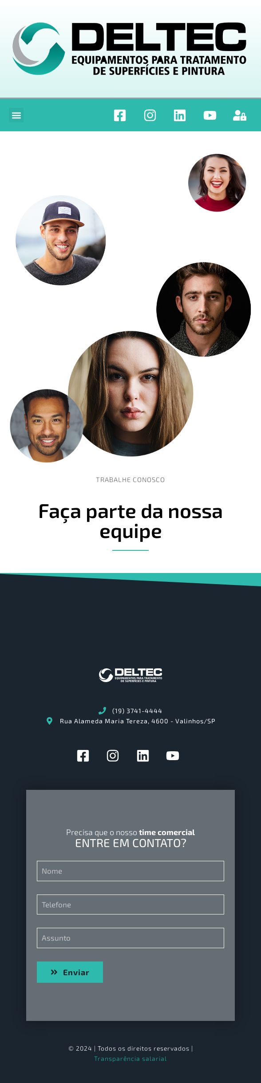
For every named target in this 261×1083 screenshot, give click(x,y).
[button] (16, 115)
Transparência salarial (130, 1058)
